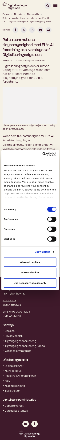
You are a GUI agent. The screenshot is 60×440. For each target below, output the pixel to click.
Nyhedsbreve (13, 371)
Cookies (10, 331)
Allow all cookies (30, 262)
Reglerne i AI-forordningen (20, 376)
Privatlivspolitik (14, 336)
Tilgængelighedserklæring (20, 341)
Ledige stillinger (14, 366)
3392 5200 (9, 300)
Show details (42, 251)
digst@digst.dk (12, 305)
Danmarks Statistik (16, 411)
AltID (7, 381)
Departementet (14, 406)
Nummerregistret (15, 386)
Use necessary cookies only (30, 283)
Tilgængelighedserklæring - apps (25, 346)
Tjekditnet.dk (12, 391)
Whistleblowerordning (18, 351)
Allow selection (30, 272)
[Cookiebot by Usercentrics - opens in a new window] (42, 154)
